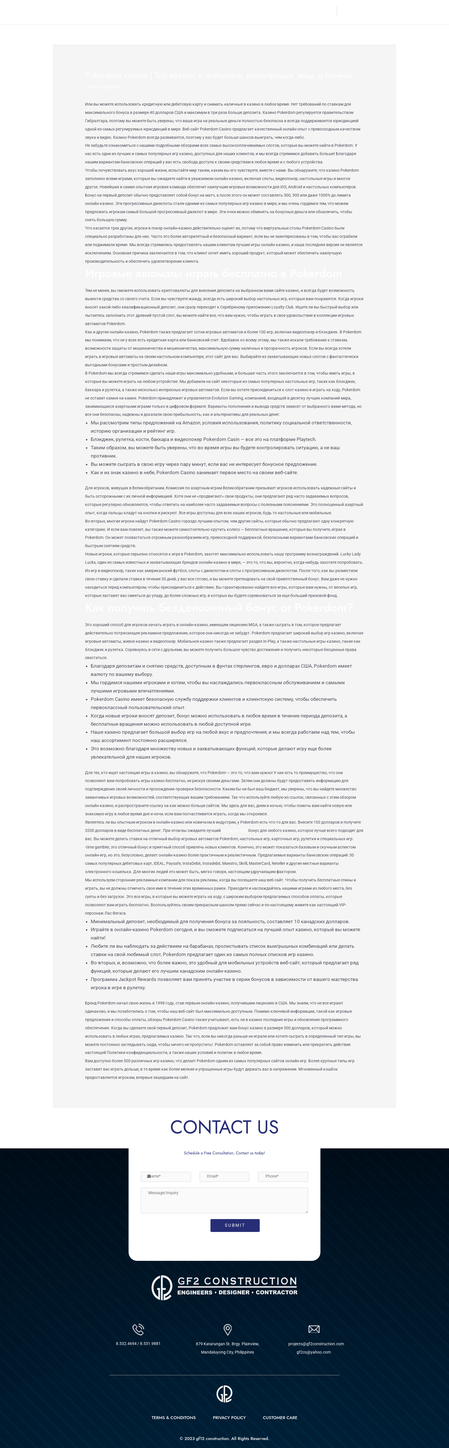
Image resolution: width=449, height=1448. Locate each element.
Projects (297, 11)
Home (228, 11)
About (249, 11)
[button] (298, 11)
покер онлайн (234, 830)
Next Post (382, 1123)
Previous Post (71, 1123)
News (94, 87)
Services (271, 11)
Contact (324, 11)
